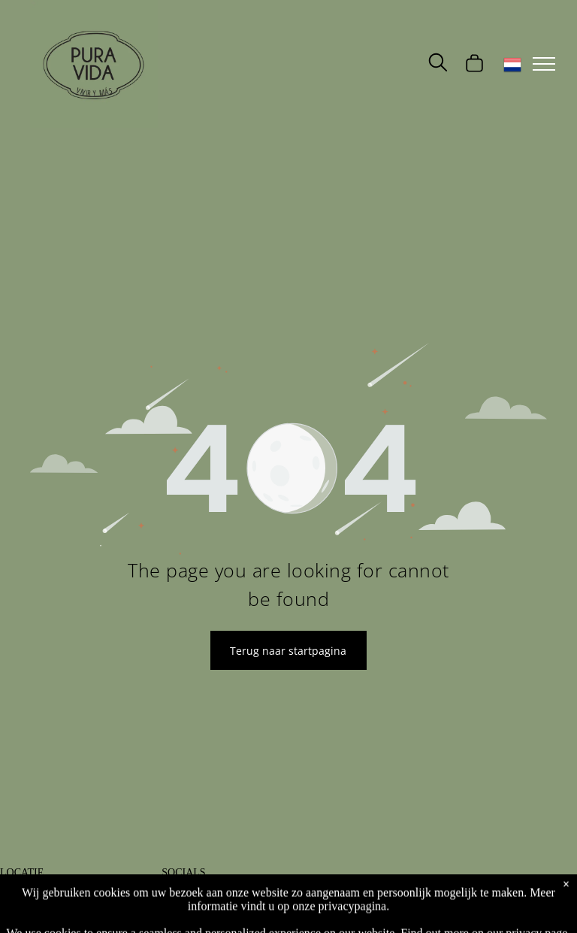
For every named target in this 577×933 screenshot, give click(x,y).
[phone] (244, 900)
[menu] (543, 63)
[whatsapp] (280, 900)
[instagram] (208, 900)
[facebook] (172, 900)
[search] (438, 64)
